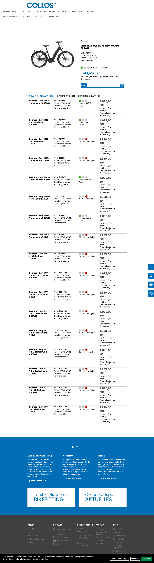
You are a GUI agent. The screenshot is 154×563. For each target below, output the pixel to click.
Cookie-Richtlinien (40, 559)
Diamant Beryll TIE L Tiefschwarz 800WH (39, 216)
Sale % (38, 16)
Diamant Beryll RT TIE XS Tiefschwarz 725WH (38, 294)
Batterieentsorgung (35, 539)
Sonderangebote (103, 537)
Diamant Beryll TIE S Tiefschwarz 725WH (39, 159)
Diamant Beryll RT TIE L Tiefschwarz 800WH (38, 390)
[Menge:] (103, 85)
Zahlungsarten (119, 539)
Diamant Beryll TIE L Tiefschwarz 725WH (39, 236)
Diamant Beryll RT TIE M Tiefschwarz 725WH (38, 371)
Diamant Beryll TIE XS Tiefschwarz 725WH (38, 141)
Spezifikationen (66, 95)
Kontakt (30, 529)
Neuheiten (100, 543)
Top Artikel (117, 529)
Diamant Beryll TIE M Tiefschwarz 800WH (39, 178)
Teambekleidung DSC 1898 (16, 16)
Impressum (32, 542)
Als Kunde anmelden (117, 552)
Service (77, 11)
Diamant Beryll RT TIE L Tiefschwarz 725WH (38, 409)
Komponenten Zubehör (102, 533)
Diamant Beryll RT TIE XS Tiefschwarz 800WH (38, 275)
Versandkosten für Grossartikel (107, 114)
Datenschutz (32, 535)
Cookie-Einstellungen (120, 558)
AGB (29, 532)
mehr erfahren (38, 480)
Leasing (26, 11)
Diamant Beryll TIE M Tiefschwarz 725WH (39, 197)
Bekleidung (100, 540)
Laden (90, 11)
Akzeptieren (146, 558)
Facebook (61, 544)
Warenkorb (52, 16)
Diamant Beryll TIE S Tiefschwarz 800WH (39, 102)
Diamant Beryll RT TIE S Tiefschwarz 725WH (38, 333)
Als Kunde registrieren (117, 547)
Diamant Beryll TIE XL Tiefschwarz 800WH (100, 47)
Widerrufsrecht (119, 542)
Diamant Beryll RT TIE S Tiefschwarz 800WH (38, 313)
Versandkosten (119, 535)
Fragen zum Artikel (89, 95)
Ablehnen (135, 558)
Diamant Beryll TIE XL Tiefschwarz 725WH (38, 256)
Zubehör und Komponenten (51, 11)
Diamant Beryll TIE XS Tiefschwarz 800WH (38, 122)
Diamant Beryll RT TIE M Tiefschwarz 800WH (38, 352)
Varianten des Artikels (40, 95)
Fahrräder (10, 11)
